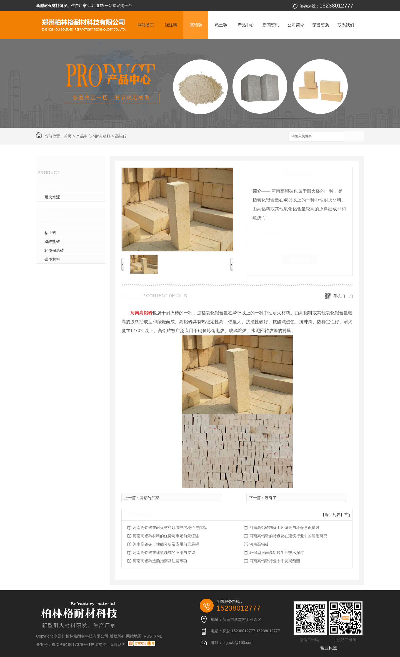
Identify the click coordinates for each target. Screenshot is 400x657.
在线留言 (300, 259)
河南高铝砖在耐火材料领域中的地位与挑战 (170, 527)
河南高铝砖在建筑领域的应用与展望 (164, 552)
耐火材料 (103, 136)
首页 (68, 136)
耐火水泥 (52, 197)
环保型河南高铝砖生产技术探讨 (276, 552)
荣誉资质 (320, 25)
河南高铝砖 (259, 544)
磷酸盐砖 (52, 241)
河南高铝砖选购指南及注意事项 (160, 561)
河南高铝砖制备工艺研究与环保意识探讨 (284, 527)
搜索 (354, 136)
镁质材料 (52, 259)
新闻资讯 (270, 25)
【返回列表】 (332, 514)
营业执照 (328, 647)
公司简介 (296, 25)
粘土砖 (221, 25)
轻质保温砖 (54, 250)
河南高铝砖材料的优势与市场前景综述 (166, 536)
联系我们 (346, 25)
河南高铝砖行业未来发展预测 (274, 561)
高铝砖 (196, 25)
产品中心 (246, 25)
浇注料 (171, 25)
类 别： (262, 234)
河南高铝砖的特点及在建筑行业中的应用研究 (288, 536)
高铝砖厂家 (149, 498)
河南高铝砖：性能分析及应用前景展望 (166, 544)
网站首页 (146, 25)
